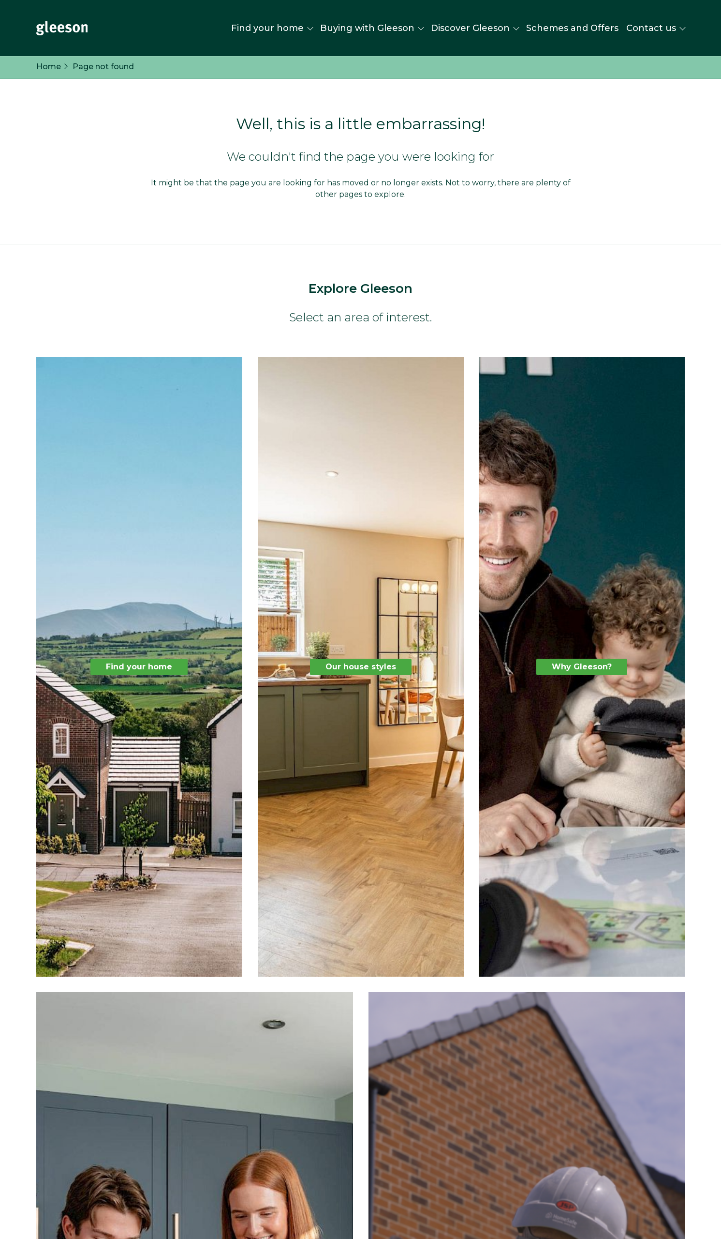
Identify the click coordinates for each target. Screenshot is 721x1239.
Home (48, 66)
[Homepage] (62, 28)
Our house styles (360, 666)
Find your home (139, 666)
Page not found (103, 66)
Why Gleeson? (582, 666)
